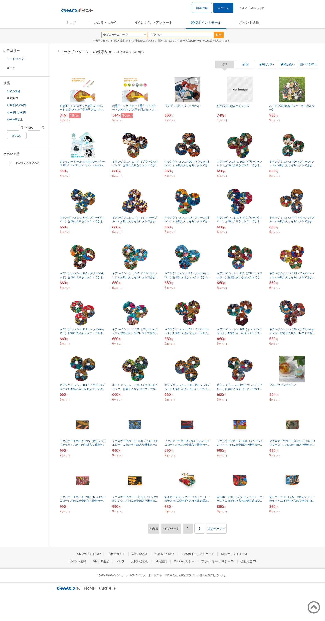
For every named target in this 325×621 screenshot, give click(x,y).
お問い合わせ (140, 561)
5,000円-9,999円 (16, 112)
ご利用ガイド (116, 554)
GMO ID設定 (257, 7)
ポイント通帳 (249, 22)
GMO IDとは (140, 554)
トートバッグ (15, 59)
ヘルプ (243, 7)
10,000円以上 (15, 119)
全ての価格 (13, 91)
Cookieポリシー (184, 561)
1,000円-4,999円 (16, 105)
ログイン (223, 8)
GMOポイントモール (205, 22)
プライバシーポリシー (217, 561)
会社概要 (248, 561)
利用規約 (161, 561)
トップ (71, 22)
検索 (218, 34)
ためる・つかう (105, 22)
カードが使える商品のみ (22, 163)
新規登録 (202, 8)
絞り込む (17, 135)
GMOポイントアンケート (153, 22)
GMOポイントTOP (89, 554)
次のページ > (216, 528)
